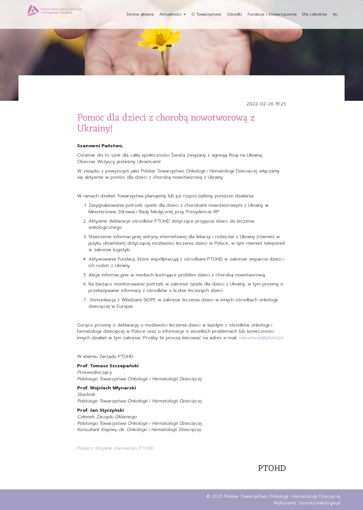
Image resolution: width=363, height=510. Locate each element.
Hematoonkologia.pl (319, 503)
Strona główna (140, 14)
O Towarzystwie (206, 14)
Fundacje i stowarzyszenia (272, 14)
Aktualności (172, 14)
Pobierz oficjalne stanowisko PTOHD (115, 448)
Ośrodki (234, 14)
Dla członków (314, 14)
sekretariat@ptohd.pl (261, 337)
